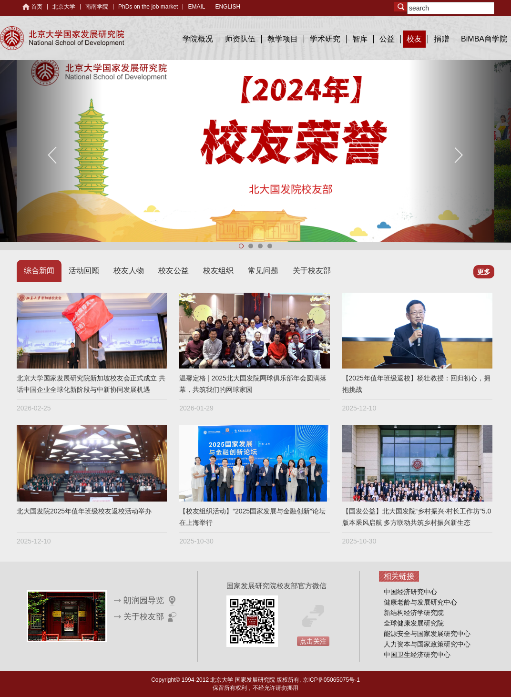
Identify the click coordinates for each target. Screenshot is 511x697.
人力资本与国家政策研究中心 (427, 644)
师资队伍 (240, 39)
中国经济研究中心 (410, 591)
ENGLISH (227, 6)
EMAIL (196, 6)
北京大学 (63, 6)
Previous (53, 155)
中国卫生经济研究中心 (417, 654)
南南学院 (96, 6)
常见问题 (263, 270)
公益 (387, 39)
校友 (414, 39)
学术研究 (325, 39)
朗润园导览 (143, 600)
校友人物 (128, 270)
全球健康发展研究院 (414, 623)
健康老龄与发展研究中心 (420, 602)
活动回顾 (84, 270)
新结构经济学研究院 (414, 612)
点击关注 (313, 641)
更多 (484, 272)
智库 (360, 39)
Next (458, 155)
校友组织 (218, 270)
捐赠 (441, 39)
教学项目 (282, 39)
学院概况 (198, 39)
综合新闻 (39, 270)
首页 (36, 6)
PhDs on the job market (148, 6)
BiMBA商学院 (484, 39)
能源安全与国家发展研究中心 (427, 633)
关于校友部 (312, 270)
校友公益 (173, 270)
